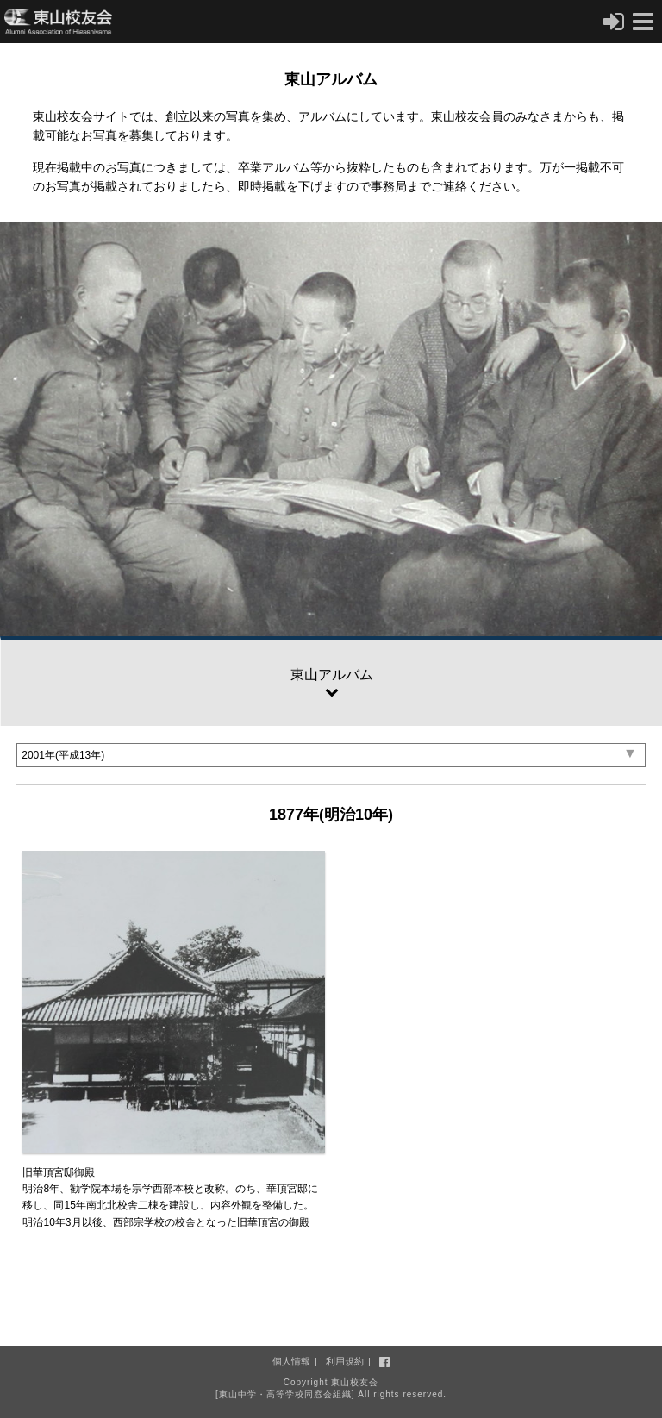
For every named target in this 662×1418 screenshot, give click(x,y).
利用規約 (345, 1361)
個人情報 (291, 1361)
